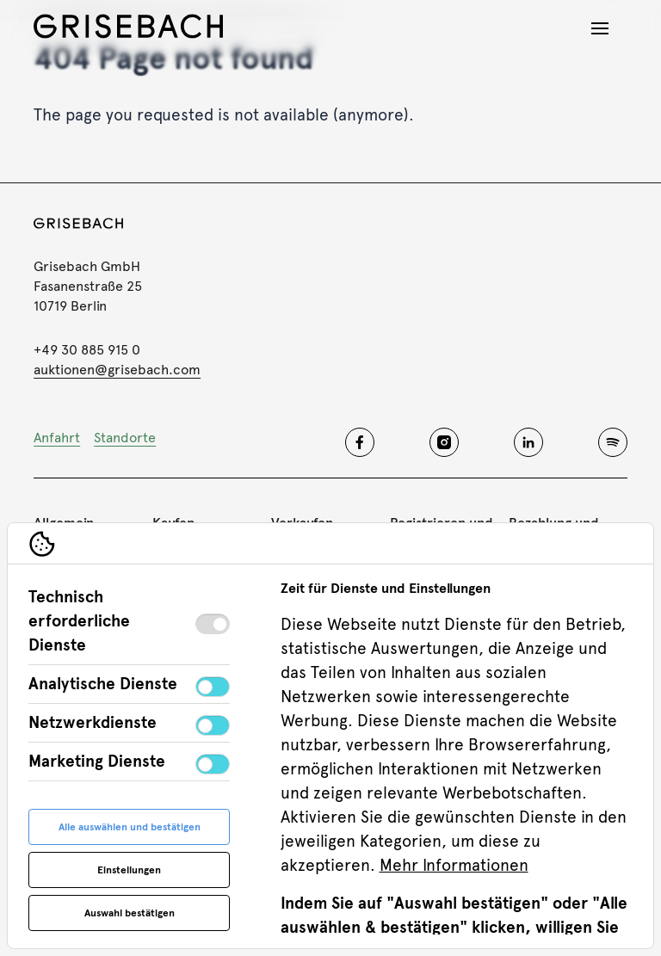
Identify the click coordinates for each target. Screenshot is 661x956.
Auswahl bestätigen (129, 913)
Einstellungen (129, 870)
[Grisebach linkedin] (528, 442)
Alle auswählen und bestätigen (130, 827)
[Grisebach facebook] (359, 442)
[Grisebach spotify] (612, 442)
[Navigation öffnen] (600, 28)
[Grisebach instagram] (444, 442)
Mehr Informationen (454, 865)
